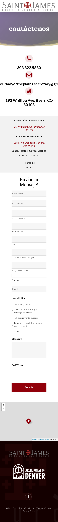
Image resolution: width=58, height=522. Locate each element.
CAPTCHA (17, 365)
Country (15, 280)
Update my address (23, 304)
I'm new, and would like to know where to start (28, 324)
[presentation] (31, 374)
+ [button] (3, 405)
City (13, 245)
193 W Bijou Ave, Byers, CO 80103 (29, 102)
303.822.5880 (29, 67)
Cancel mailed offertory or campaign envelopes (26, 311)
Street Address (18, 218)
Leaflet (34, 439)
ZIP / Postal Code (20, 271)
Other (17, 331)
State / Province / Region (23, 258)
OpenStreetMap (44, 439)
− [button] (3, 409)
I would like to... (22, 298)
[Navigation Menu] (54, 6)
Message (17, 338)
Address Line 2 (18, 232)
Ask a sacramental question (26, 318)
